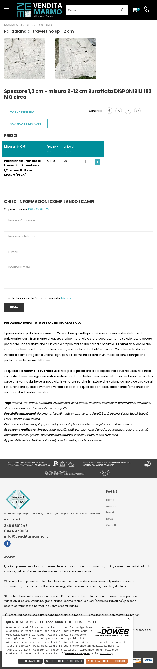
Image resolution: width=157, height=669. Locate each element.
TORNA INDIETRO (22, 112)
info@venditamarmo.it (26, 536)
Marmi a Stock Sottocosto (29, 25)
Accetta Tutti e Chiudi (107, 661)
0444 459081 (16, 531)
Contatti (111, 525)
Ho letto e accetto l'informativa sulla (39, 298)
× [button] (129, 618)
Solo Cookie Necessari (64, 661)
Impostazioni (30, 661)
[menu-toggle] (6, 10)
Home (110, 500)
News (109, 519)
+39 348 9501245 (39, 209)
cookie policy (106, 654)
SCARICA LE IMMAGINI (26, 123)
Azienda (111, 506)
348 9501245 (16, 526)
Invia (14, 307)
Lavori (110, 512)
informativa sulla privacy (77, 654)
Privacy (66, 298)
